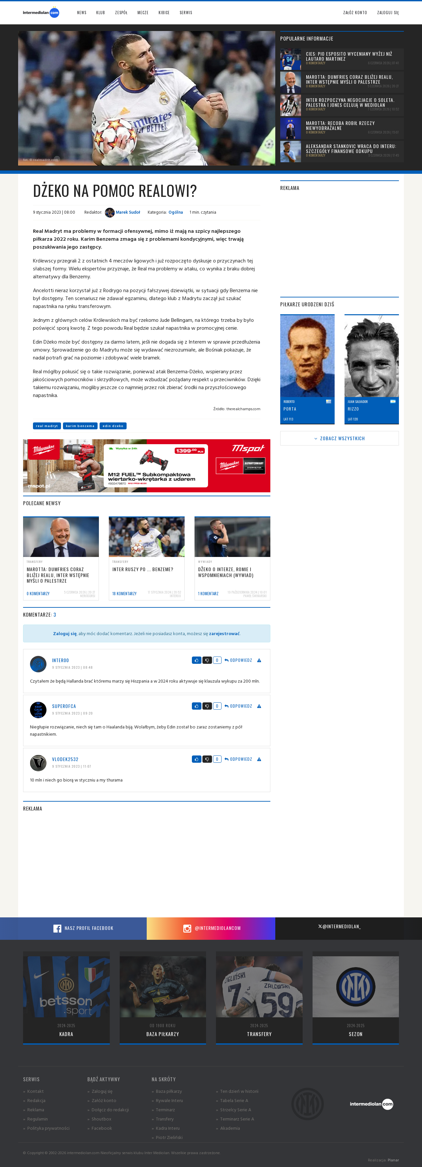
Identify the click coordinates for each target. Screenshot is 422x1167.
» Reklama (33, 1109)
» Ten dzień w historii (237, 1091)
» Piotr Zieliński (167, 1137)
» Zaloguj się (99, 1091)
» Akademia (228, 1127)
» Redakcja (34, 1100)
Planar (393, 1160)
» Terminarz (163, 1109)
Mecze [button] (143, 12)
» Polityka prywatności (46, 1127)
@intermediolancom (211, 928)
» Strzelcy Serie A (233, 1109)
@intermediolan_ (339, 926)
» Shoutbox (99, 1118)
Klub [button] (100, 12)
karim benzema (80, 425)
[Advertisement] (146, 864)
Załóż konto (355, 12)
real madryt (47, 425)
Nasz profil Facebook (82, 928)
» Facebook (99, 1127)
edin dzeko (113, 425)
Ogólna (175, 212)
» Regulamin (35, 1118)
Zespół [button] (121, 12)
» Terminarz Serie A (235, 1118)
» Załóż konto (101, 1100)
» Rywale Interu (167, 1100)
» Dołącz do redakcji (108, 1109)
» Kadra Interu (166, 1127)
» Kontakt (33, 1091)
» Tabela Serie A (232, 1100)
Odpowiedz (238, 660)
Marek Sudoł (122, 212)
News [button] (81, 12)
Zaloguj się (388, 12)
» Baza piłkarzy (167, 1091)
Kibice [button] (164, 12)
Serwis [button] (186, 12)
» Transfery (163, 1118)
